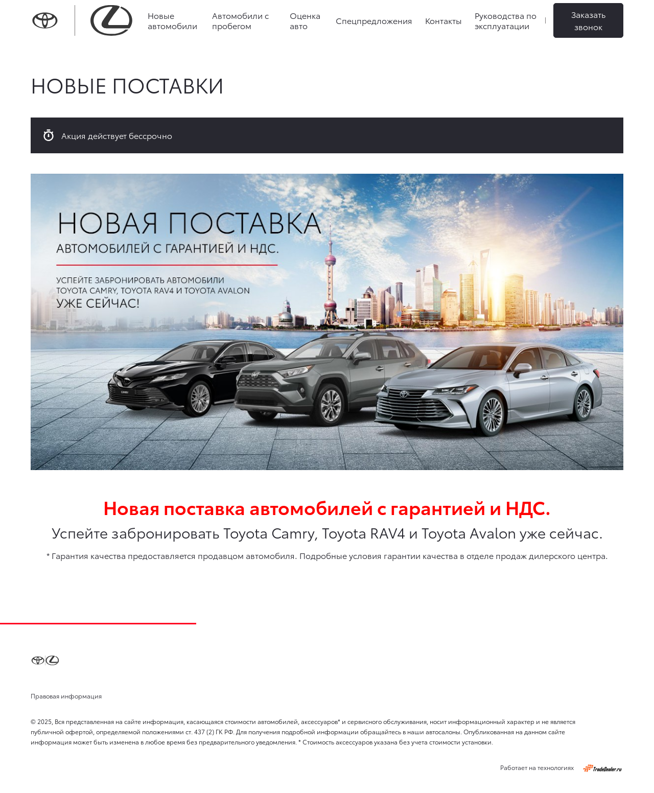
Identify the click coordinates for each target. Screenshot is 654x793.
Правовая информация (66, 695)
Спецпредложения (374, 20)
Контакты (443, 20)
